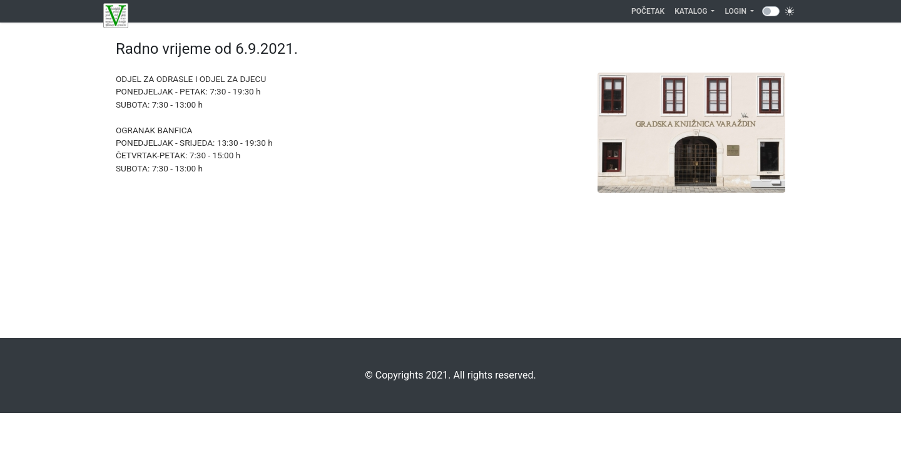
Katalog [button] (691, 11)
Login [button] (736, 11)
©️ (369, 375)
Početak (650, 10)
